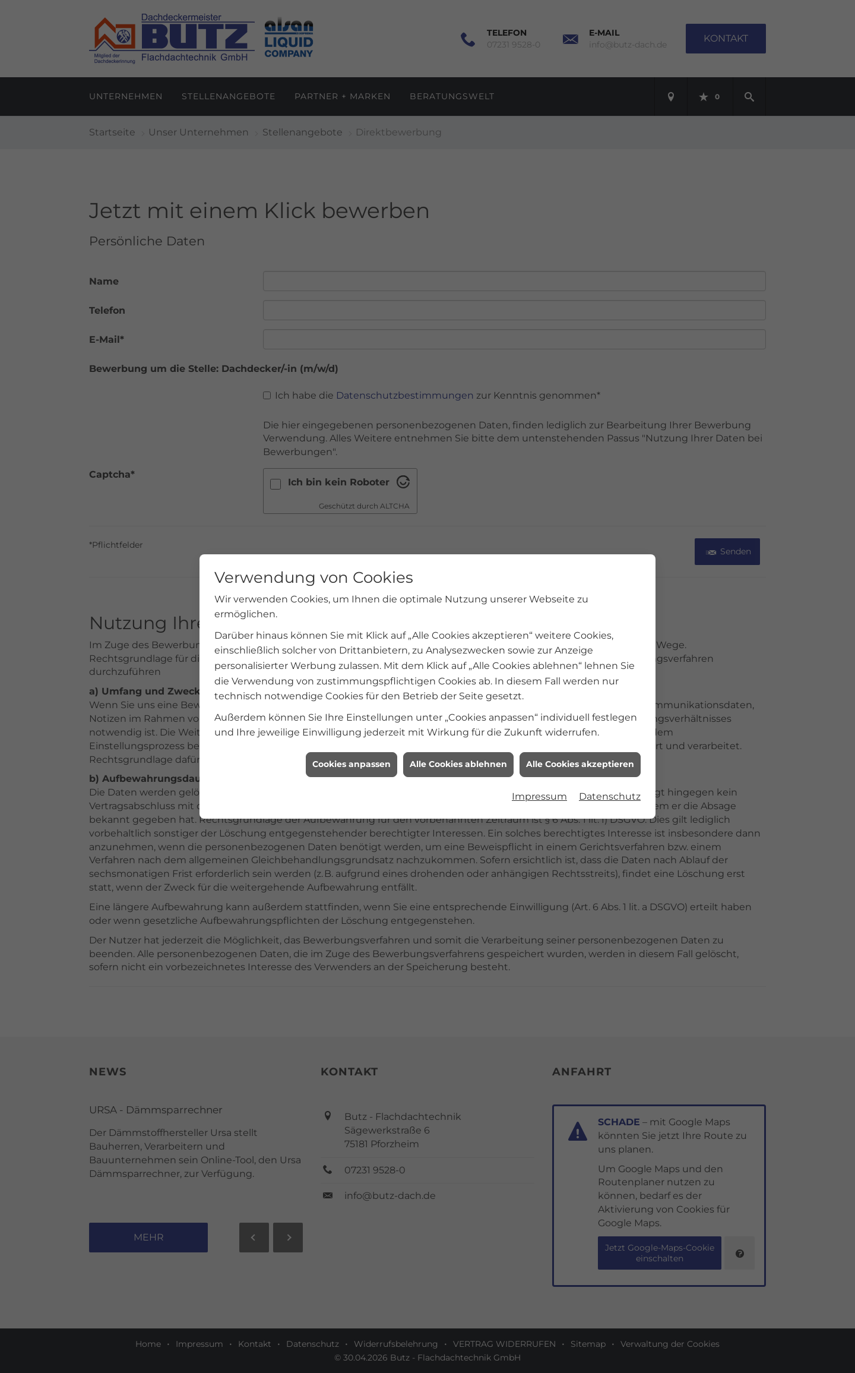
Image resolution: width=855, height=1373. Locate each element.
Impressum (539, 777)
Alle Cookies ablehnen (458, 745)
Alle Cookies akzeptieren (580, 745)
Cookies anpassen (351, 745)
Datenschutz (610, 777)
